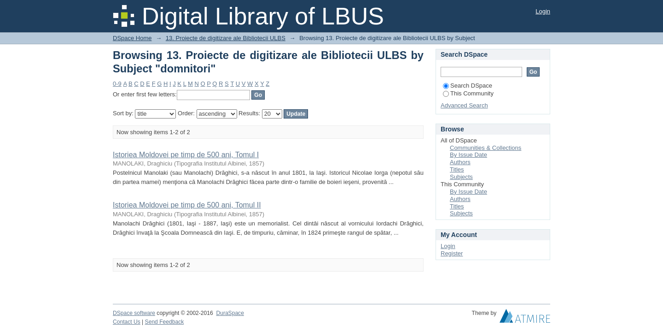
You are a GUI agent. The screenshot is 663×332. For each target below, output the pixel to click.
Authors (460, 162)
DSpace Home (132, 38)
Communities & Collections (485, 147)
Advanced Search (464, 105)
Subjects (461, 176)
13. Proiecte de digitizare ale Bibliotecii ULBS (225, 38)
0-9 (117, 83)
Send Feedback (164, 322)
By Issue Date (468, 154)
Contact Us (126, 322)
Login (542, 11)
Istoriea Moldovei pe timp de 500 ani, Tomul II (187, 205)
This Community (468, 93)
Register (452, 253)
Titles (457, 169)
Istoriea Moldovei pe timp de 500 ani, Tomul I (186, 155)
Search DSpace (467, 85)
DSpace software (134, 313)
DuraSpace (230, 313)
